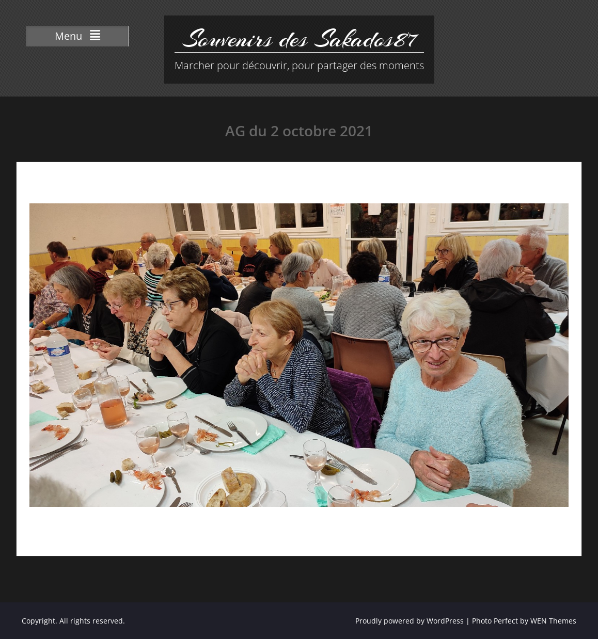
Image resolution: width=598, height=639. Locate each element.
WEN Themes (553, 621)
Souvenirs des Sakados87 (299, 38)
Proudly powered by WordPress (409, 621)
